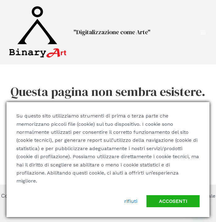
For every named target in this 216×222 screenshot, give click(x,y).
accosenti (173, 201)
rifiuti (130, 201)
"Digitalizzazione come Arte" (112, 32)
